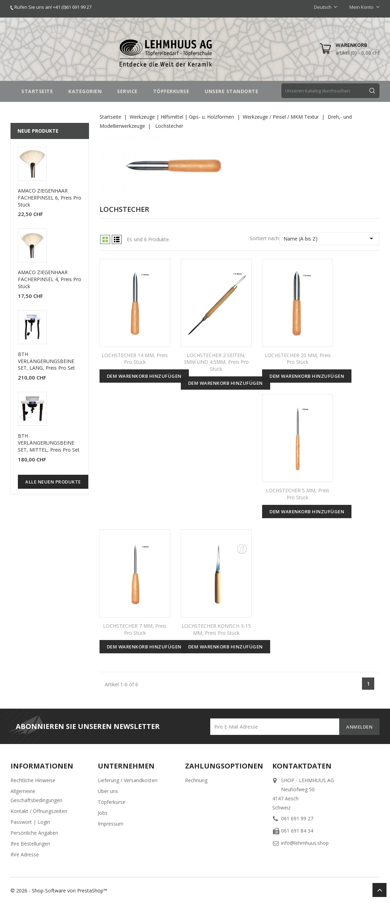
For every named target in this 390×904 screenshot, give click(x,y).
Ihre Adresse (25, 854)
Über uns (108, 791)
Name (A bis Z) (329, 238)
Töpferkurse (111, 802)
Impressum (110, 823)
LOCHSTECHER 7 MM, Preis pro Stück (134, 629)
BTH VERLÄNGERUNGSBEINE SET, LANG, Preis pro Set (46, 361)
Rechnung (196, 780)
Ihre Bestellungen (30, 843)
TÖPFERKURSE (171, 91)
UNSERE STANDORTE (231, 91)
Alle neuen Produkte (53, 482)
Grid (105, 239)
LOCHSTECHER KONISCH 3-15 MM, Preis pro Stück (216, 629)
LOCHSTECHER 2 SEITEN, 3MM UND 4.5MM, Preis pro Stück (216, 362)
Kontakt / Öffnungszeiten (39, 811)
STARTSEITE (37, 91)
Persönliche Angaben (34, 832)
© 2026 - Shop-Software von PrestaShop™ (59, 890)
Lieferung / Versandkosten (127, 780)
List (116, 239)
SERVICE (127, 91)
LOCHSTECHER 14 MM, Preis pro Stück (135, 359)
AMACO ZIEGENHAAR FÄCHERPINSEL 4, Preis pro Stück (49, 279)
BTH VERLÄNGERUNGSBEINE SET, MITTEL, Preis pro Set (49, 442)
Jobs (103, 812)
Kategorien (85, 91)
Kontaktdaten (301, 766)
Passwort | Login (30, 822)
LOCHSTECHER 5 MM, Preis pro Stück (297, 494)
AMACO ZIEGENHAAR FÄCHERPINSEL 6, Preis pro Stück (49, 197)
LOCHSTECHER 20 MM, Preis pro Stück (298, 359)
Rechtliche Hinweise (33, 780)
